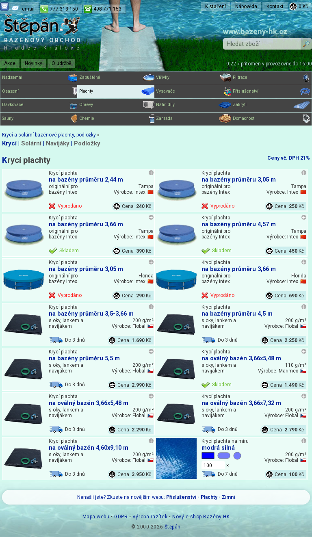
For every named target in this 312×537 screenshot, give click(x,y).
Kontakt (275, 6)
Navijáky (57, 143)
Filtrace (271, 77)
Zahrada (194, 118)
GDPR (121, 517)
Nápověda (246, 6)
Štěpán (173, 527)
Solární (31, 143)
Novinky (33, 63)
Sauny (40, 118)
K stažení (215, 6)
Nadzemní (40, 77)
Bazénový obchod (43, 44)
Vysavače (194, 91)
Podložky (87, 143)
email (28, 9)
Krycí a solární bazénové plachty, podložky (49, 135)
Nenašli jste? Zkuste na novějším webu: (156, 497)
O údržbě (61, 63)
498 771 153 (107, 9)
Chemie (117, 118)
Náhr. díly (194, 104)
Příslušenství (271, 91)
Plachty (117, 91)
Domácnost (271, 118)
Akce (9, 63)
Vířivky (194, 77)
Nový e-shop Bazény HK (201, 517)
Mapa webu (96, 517)
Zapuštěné (117, 77)
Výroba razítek (149, 517)
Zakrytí (271, 104)
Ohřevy (117, 104)
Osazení (40, 91)
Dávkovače (40, 104)
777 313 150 (64, 9)
